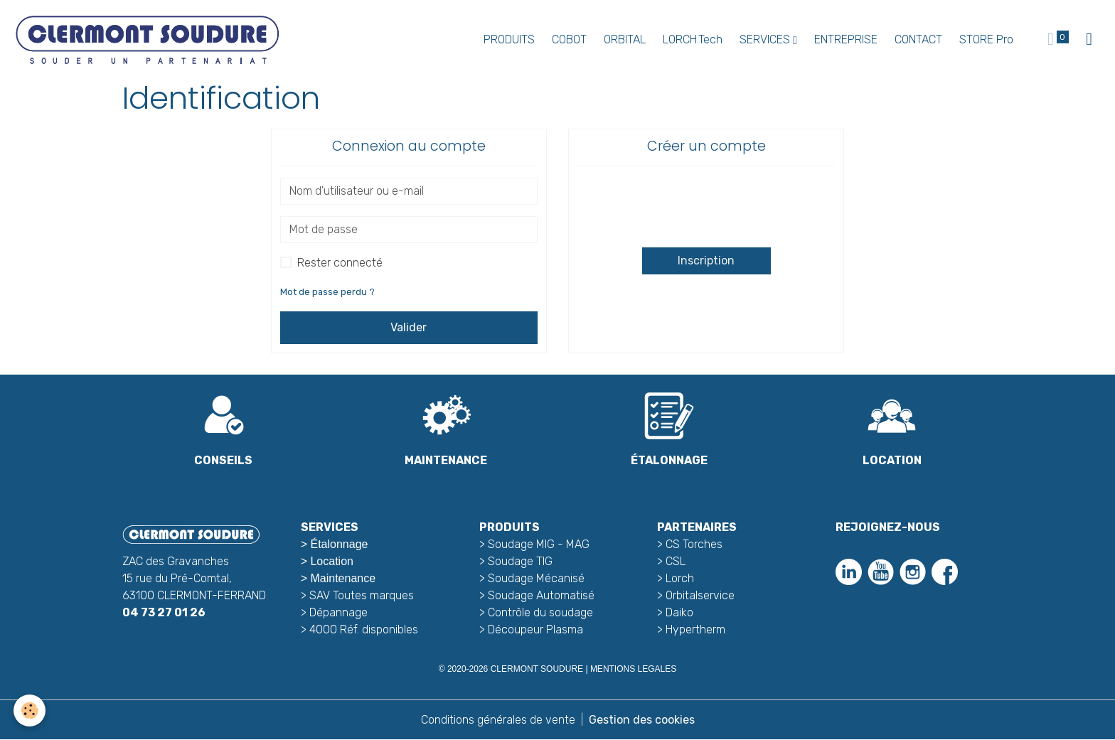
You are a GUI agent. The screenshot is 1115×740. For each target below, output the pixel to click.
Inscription (706, 260)
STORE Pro (986, 39)
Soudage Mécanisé (536, 578)
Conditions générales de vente (498, 719)
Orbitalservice (699, 595)
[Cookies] (30, 710)
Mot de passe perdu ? (327, 291)
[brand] (149, 39)
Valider (408, 327)
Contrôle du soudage (540, 612)
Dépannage (338, 612)
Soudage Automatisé (541, 595)
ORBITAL (625, 39)
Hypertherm (695, 629)
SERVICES (766, 39)
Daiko (679, 612)
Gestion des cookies (642, 719)
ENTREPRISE (845, 39)
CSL (675, 561)
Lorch (680, 578)
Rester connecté (340, 262)
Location (331, 561)
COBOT (569, 39)
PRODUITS (509, 39)
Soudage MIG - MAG (538, 544)
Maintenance (342, 578)
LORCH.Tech (692, 39)
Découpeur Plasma (535, 629)
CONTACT (918, 39)
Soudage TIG (520, 561)
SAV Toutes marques (361, 595)
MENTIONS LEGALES (633, 669)
